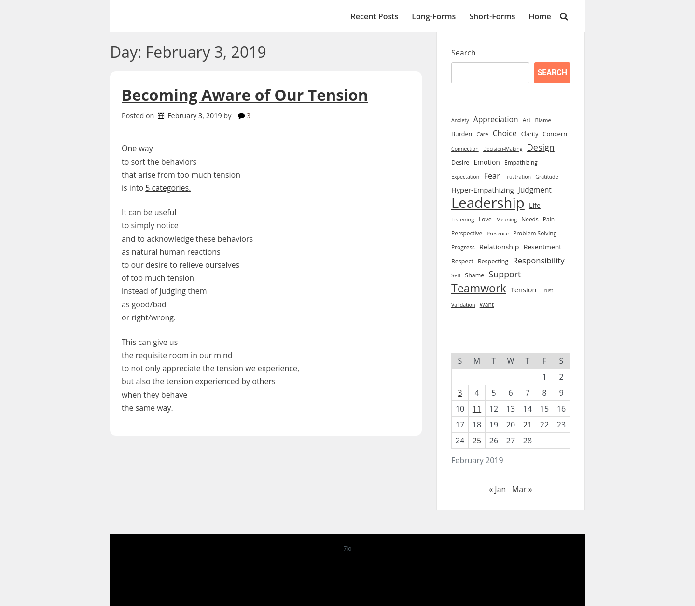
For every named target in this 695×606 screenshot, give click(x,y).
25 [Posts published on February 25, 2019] (477, 440)
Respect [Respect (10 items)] (462, 261)
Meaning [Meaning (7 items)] (506, 219)
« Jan (497, 489)
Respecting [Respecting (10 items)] (493, 261)
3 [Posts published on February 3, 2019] (460, 392)
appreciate (181, 368)
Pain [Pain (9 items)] (549, 219)
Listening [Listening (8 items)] (462, 219)
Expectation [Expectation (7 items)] (465, 176)
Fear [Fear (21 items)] (492, 175)
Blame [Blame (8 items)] (543, 120)
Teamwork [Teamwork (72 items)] (478, 288)
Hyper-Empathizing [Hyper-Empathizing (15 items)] (482, 189)
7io (347, 548)
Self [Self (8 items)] (455, 275)
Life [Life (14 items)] (535, 205)
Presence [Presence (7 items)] (497, 233)
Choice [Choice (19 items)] (505, 133)
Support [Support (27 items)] (505, 274)
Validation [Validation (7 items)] (463, 305)
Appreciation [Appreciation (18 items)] (495, 119)
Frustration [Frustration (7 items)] (517, 176)
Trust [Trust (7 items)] (547, 290)
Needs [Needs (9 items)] (529, 219)
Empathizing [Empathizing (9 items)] (521, 162)
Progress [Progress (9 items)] (463, 247)
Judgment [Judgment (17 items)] (535, 190)
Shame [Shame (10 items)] (474, 275)
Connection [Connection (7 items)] (465, 148)
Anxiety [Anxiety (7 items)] (460, 120)
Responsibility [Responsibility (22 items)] (538, 260)
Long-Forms (434, 16)
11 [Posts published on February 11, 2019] (477, 408)
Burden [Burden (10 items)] (461, 134)
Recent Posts (375, 16)
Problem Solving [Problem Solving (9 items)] (534, 233)
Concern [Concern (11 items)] (554, 133)
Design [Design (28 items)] (541, 147)
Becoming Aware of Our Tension (245, 94)
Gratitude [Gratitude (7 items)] (546, 176)
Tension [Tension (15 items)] (524, 289)
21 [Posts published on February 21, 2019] (527, 424)
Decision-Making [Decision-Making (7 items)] (503, 148)
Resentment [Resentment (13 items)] (543, 246)
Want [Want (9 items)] (487, 305)
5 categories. (168, 187)
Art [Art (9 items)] (527, 120)
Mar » (522, 489)
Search (463, 52)
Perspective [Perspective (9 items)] (466, 233)
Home (540, 16)
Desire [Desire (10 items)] (460, 162)
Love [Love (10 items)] (485, 219)
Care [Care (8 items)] (482, 134)
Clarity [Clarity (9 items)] (529, 134)
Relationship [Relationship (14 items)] (499, 246)
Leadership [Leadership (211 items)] (488, 202)
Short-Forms (492, 16)
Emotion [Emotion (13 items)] (486, 161)
